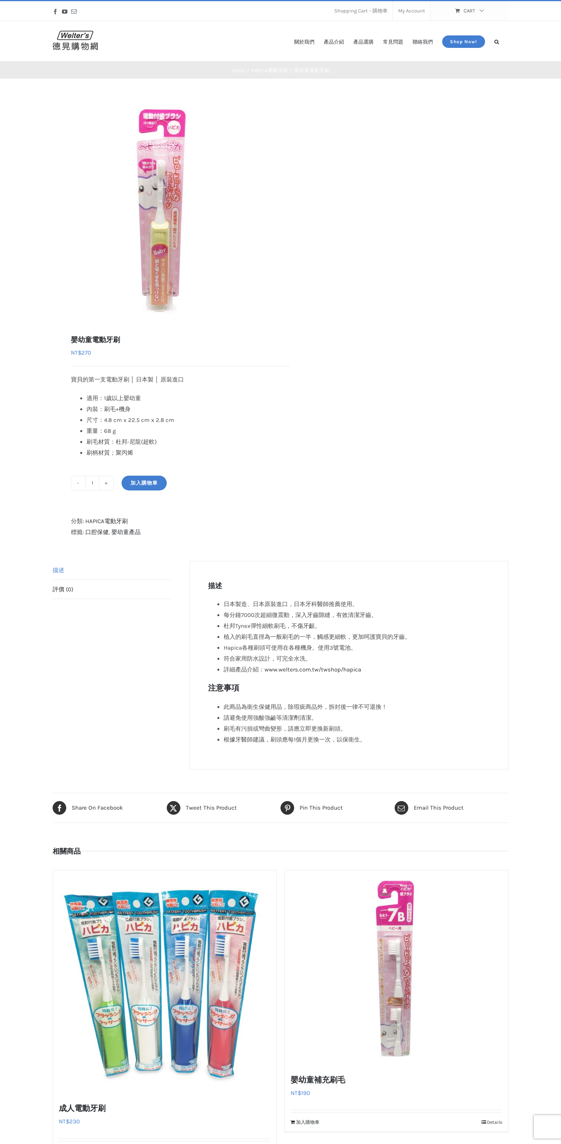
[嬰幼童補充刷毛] (396, 967)
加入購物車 (144, 483)
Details (494, 1122)
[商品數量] (92, 483)
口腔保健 (97, 532)
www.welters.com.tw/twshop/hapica (313, 669)
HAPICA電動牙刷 (106, 521)
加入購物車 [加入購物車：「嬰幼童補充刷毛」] (307, 1122)
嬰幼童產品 (126, 532)
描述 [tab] (58, 570)
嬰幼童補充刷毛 (318, 1079)
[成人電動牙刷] (164, 981)
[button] (496, 41)
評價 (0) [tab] (63, 589)
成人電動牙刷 (82, 1108)
